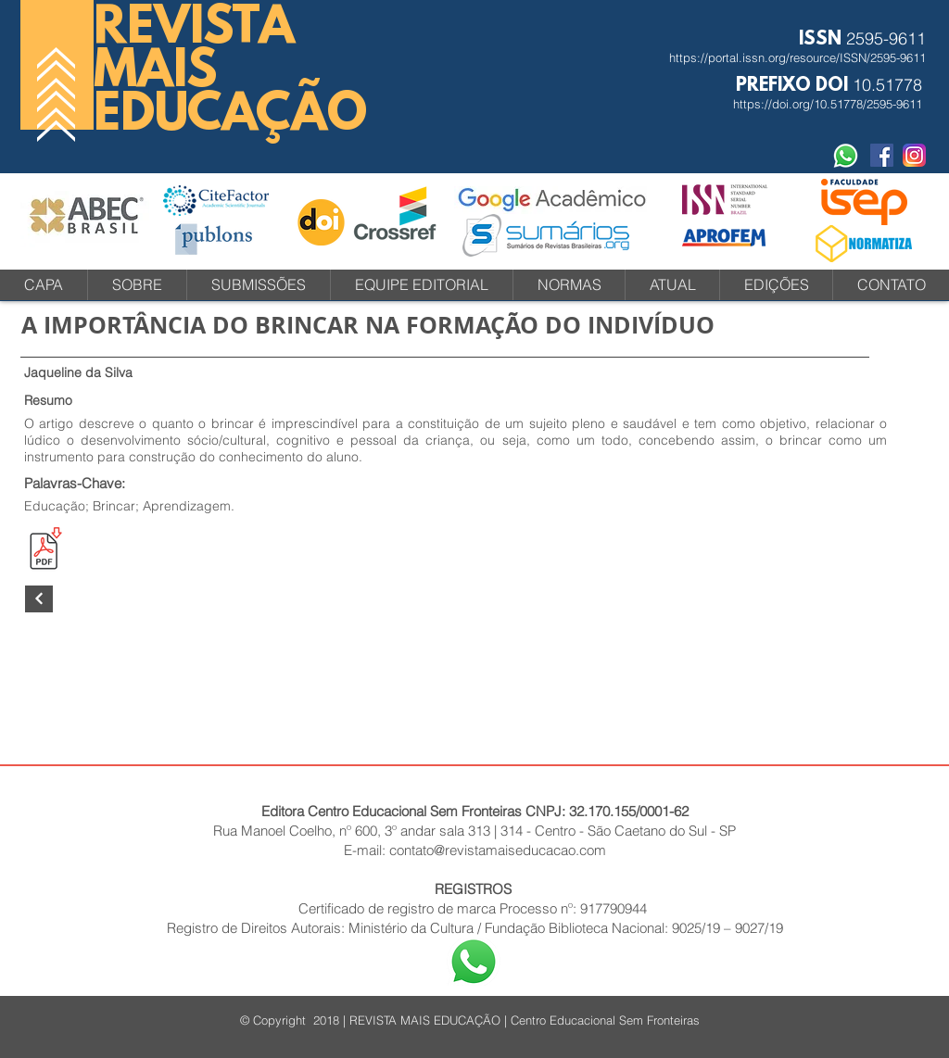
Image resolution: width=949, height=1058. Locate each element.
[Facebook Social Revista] (881, 155)
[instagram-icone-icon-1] (914, 155)
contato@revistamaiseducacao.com (497, 850)
